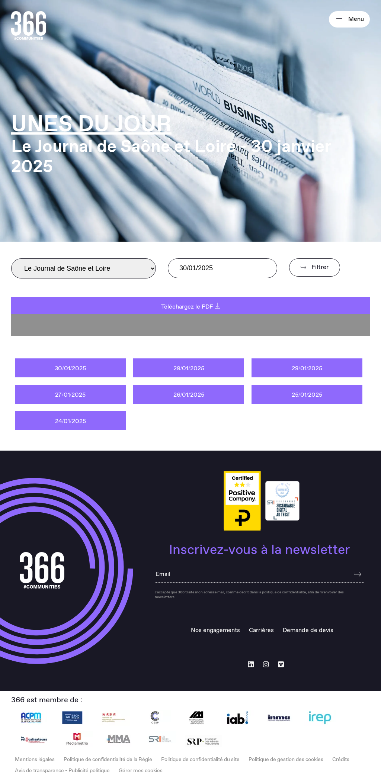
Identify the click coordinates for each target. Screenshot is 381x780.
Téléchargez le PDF (190, 307)
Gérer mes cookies (141, 770)
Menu (349, 19)
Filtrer (315, 267)
